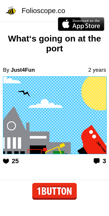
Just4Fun (23, 70)
